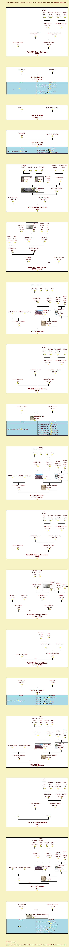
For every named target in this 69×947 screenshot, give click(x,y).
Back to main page (11, 941)
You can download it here (59, 2)
